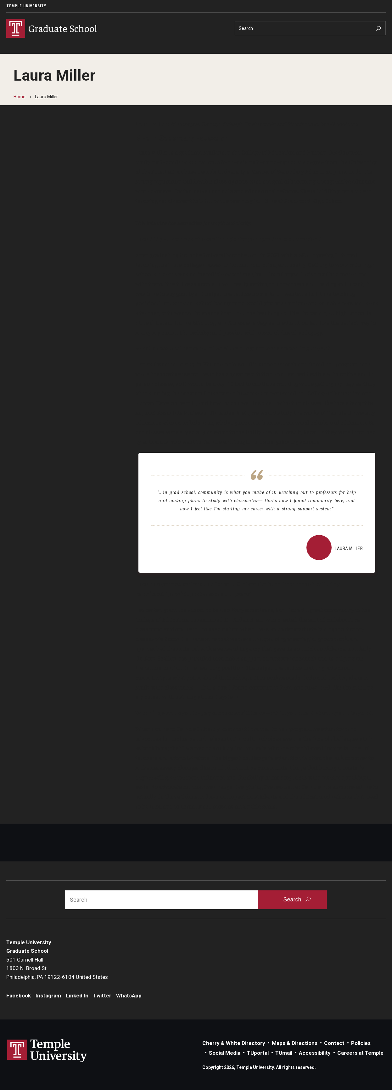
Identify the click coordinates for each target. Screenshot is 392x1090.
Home (19, 96)
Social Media (224, 1053)
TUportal (258, 1053)
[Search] (310, 28)
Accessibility (315, 1053)
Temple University (26, 6)
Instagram (48, 995)
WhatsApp (129, 995)
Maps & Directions (294, 1043)
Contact (334, 1043)
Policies (361, 1043)
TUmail (283, 1053)
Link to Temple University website (47, 1051)
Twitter (102, 995)
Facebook (18, 995)
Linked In (77, 995)
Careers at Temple (360, 1053)
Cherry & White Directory (233, 1043)
